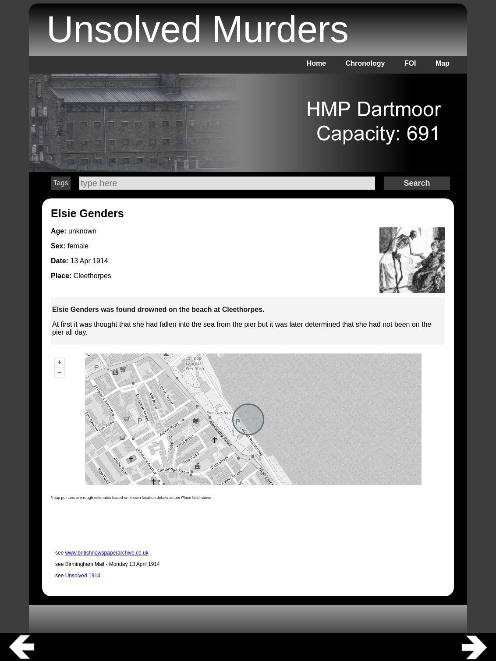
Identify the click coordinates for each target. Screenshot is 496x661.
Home (316, 63)
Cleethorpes (92, 275)
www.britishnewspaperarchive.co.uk (107, 553)
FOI (410, 63)
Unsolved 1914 (82, 576)
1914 (100, 261)
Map (443, 63)
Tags (60, 183)
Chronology (365, 63)
